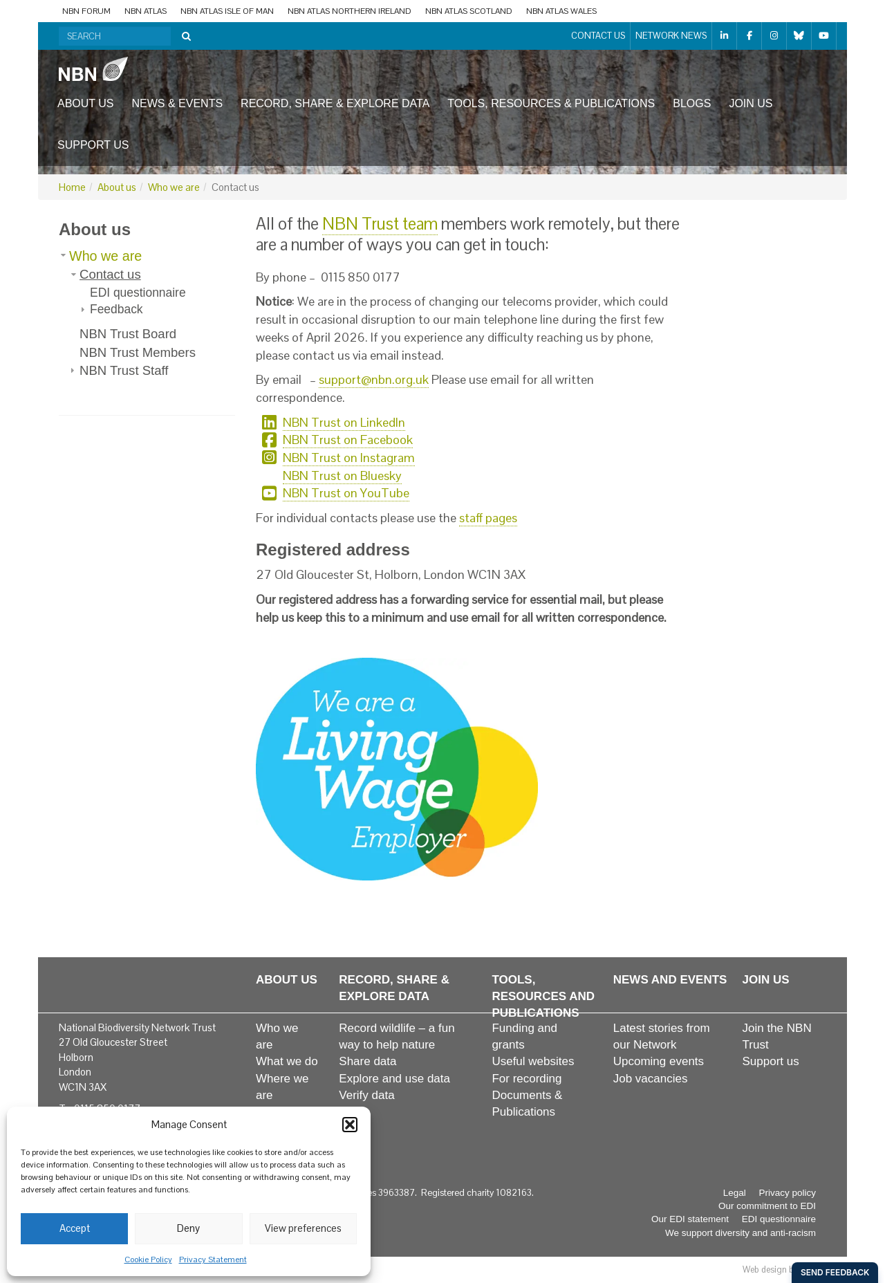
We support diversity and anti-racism (740, 1233)
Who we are (174, 187)
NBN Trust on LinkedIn (344, 422)
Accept (74, 1228)
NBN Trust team (380, 223)
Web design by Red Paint (790, 1269)
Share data (367, 1061)
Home (72, 187)
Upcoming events (658, 1061)
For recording (526, 1078)
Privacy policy (787, 1193)
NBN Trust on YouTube (346, 493)
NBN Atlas (145, 11)
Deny (188, 1228)
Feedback (116, 309)
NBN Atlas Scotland (468, 11)
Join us (750, 103)
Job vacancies (650, 1078)
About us (85, 103)
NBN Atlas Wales (561, 11)
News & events (177, 103)
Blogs (692, 103)
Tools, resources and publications (543, 996)
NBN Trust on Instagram (349, 457)
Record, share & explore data (335, 103)
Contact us (598, 35)
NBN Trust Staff (124, 370)
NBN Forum (86, 11)
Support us (93, 145)
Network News (671, 35)
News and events (670, 979)
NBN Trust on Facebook (348, 439)
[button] (350, 1125)
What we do (287, 1061)
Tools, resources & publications (551, 103)
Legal (734, 1193)
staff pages (488, 518)
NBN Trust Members (138, 352)
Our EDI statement (690, 1219)
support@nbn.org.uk (374, 379)
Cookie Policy (148, 1259)
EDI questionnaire (138, 292)
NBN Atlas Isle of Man (227, 11)
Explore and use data (394, 1078)
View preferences (303, 1228)
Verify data (366, 1095)
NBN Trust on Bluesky (342, 475)
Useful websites (533, 1061)
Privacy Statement (213, 1259)
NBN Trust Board (128, 333)
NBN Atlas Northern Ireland (349, 11)
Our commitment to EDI (767, 1206)
